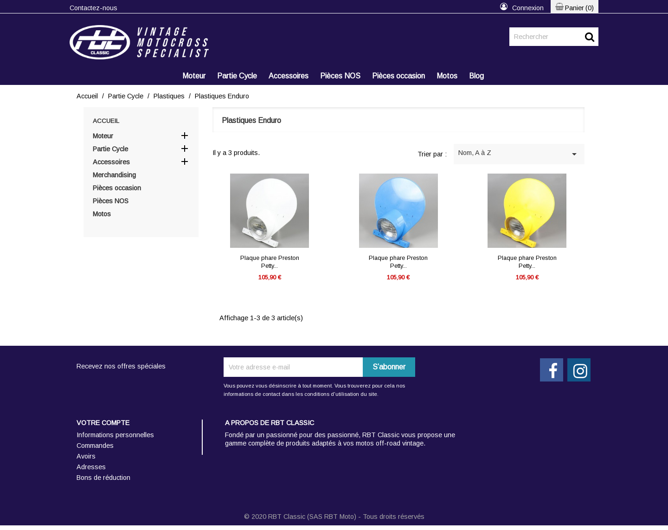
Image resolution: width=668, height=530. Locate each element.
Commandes (95, 445)
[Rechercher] (553, 36)
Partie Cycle (237, 76)
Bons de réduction (103, 477)
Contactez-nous (93, 8)
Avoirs (86, 456)
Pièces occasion (398, 76)
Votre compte (103, 423)
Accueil (106, 120)
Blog (476, 76)
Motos (447, 76)
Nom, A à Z (519, 154)
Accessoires (288, 76)
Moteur (194, 76)
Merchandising (114, 175)
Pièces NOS (340, 76)
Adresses (91, 467)
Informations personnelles (115, 435)
